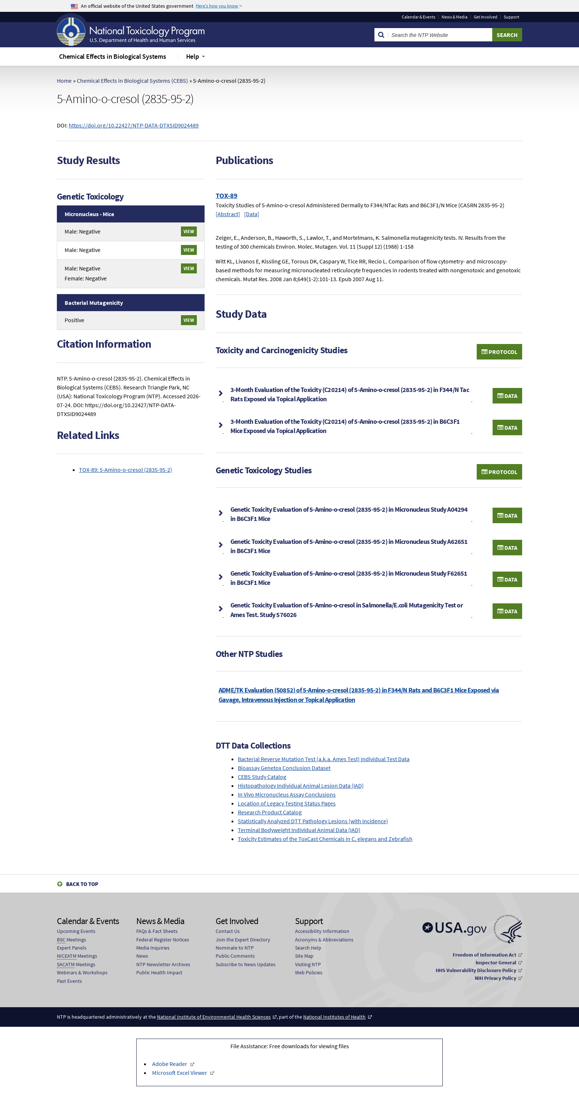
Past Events (69, 981)
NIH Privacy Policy (495, 978)
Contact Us (228, 931)
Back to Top (82, 883)
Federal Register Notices (162, 939)
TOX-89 (226, 195)
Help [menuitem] (192, 56)
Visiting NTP (308, 964)
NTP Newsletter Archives (163, 964)
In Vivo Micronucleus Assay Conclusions (287, 794)
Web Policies (308, 972)
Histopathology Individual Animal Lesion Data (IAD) (301, 785)
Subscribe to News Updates (245, 964)
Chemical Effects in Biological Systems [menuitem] (112, 56)
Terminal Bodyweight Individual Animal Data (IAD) (299, 830)
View (189, 231)
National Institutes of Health (334, 1016)
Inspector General (496, 962)
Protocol (499, 351)
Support (511, 17)
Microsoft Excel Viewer (180, 1072)
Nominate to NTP (235, 947)
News (142, 956)
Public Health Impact (159, 972)
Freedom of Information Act (484, 954)
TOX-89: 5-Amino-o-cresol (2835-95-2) (125, 469)
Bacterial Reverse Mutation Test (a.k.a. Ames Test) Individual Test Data (324, 759)
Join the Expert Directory (243, 939)
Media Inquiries (152, 947)
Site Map (304, 956)
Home (64, 80)
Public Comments (235, 956)
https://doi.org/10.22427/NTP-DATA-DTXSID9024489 (134, 125)
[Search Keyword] (440, 34)
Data (507, 395)
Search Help (308, 947)
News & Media (454, 17)
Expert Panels (71, 947)
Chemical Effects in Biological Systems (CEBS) (132, 80)
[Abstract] (228, 214)
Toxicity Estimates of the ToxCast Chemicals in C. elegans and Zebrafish (325, 838)
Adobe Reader (170, 1063)
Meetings (71, 939)
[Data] (251, 214)
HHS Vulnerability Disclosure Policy (476, 970)
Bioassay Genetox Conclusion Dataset (284, 767)
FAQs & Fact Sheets (157, 931)
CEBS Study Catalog (262, 776)
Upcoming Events (76, 931)
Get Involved (485, 17)
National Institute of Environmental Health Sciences (214, 1016)
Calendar (418, 17)
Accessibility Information (322, 931)
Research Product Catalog (270, 812)
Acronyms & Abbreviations (324, 939)
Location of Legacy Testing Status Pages (287, 803)
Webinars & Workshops (82, 972)
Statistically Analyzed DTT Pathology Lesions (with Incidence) (313, 821)
